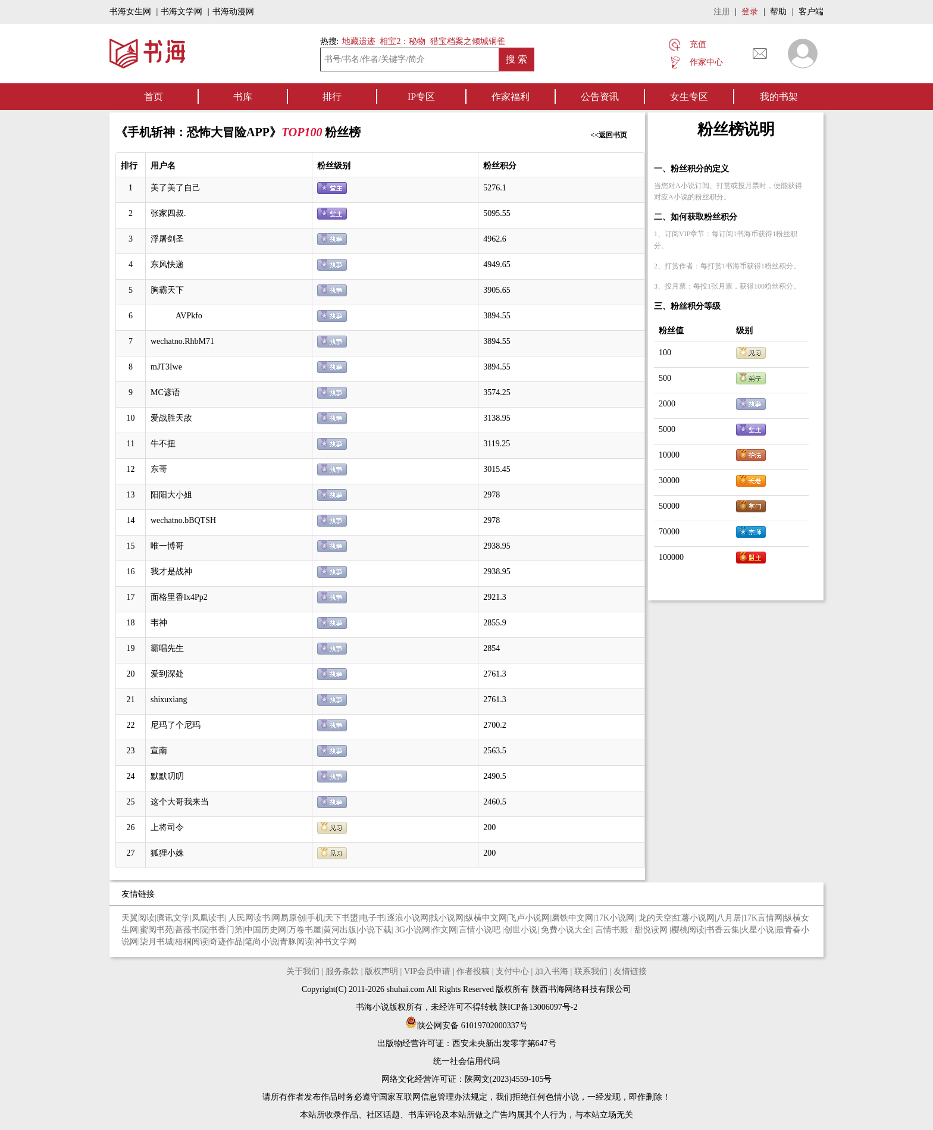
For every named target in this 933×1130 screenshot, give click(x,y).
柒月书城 (156, 941)
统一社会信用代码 (466, 1061)
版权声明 (381, 971)
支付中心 (512, 971)
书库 (242, 97)
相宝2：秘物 (402, 41)
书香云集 (723, 929)
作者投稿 (473, 971)
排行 (332, 97)
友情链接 (630, 971)
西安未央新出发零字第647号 (504, 1043)
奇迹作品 (226, 941)
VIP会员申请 (427, 971)
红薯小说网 (694, 917)
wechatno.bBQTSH (183, 520)
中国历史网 (265, 929)
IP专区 (421, 97)
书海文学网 (181, 11)
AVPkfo (176, 315)
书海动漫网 (233, 11)
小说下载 (375, 929)
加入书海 (551, 971)
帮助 (778, 11)
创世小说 (520, 929)
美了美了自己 (176, 187)
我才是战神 (171, 571)
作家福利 (510, 97)
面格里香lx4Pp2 (179, 597)
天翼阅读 (138, 917)
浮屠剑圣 (167, 238)
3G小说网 (412, 929)
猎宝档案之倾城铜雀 (467, 41)
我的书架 (779, 97)
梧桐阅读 (191, 941)
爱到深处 (167, 673)
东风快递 (167, 264)
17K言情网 (762, 917)
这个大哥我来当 (180, 801)
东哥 (159, 469)
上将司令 (167, 827)
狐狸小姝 (167, 853)
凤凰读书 (208, 917)
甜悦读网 (652, 929)
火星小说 (757, 929)
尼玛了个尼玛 (176, 725)
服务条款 (342, 971)
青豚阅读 (296, 941)
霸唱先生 (167, 648)
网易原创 (288, 917)
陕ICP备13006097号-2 (537, 1007)
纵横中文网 (486, 917)
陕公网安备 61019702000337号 (466, 1025)
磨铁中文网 (572, 917)
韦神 (159, 622)
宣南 (159, 750)
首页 (153, 97)
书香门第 (226, 929)
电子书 (372, 917)
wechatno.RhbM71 (182, 341)
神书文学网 (335, 941)
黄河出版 (339, 929)
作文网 (444, 929)
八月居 (728, 917)
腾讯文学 (173, 917)
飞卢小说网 (529, 917)
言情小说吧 (481, 929)
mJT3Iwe (166, 366)
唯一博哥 (167, 545)
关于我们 (303, 971)
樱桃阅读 (688, 929)
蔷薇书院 (191, 929)
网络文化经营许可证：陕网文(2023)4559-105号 (466, 1079)
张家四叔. (168, 213)
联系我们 (591, 971)
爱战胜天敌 (171, 418)
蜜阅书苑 (156, 929)
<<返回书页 (608, 135)
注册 (721, 11)
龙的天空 (655, 917)
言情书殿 (613, 929)
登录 (749, 11)
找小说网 (447, 917)
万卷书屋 (304, 929)
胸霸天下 (167, 290)
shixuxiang (169, 699)
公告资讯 (600, 97)
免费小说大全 (566, 929)
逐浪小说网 (407, 917)
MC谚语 (165, 392)
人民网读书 (249, 917)
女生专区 (689, 97)
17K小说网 (614, 917)
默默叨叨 (167, 776)
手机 (315, 917)
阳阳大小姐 (171, 494)
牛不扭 (163, 443)
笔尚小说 (261, 941)
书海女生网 (130, 11)
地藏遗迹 (357, 41)
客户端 (811, 11)
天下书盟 (341, 917)
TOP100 (303, 132)
